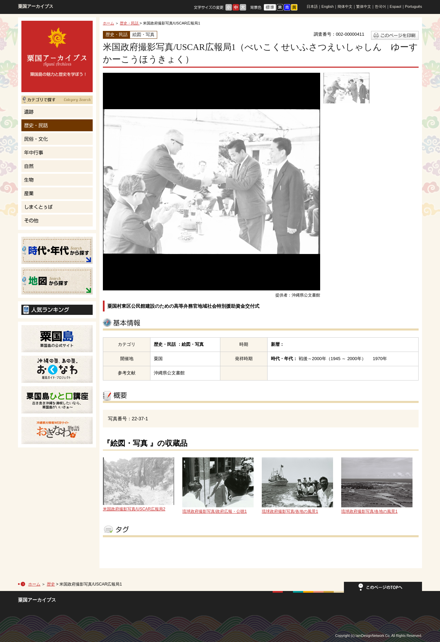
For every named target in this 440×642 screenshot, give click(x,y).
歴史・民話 (130, 23)
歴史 (51, 584)
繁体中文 (363, 6)
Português (413, 6)
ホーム (108, 23)
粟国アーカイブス (35, 6)
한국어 (380, 6)
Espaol (395, 6)
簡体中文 (344, 6)
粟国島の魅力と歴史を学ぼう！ (57, 56)
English (328, 6)
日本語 (312, 6)
